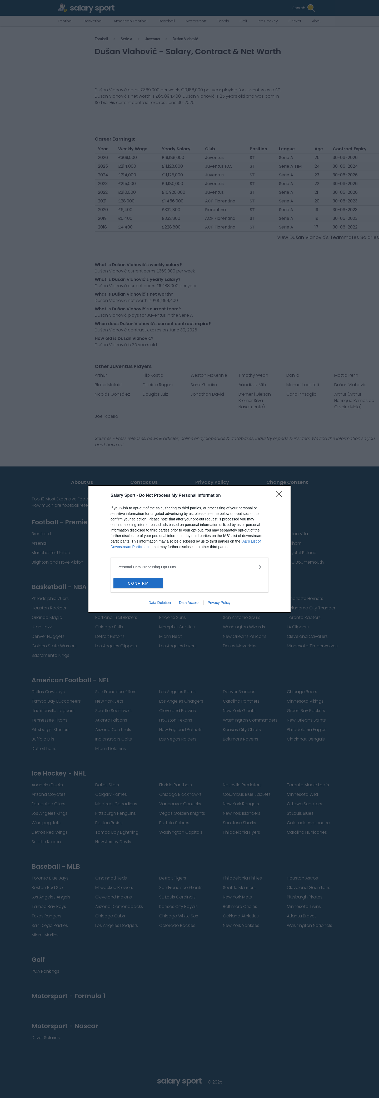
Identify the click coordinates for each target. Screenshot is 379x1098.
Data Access (189, 603)
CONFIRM (138, 583)
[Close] (281, 496)
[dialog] (189, 549)
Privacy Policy (219, 603)
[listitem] (189, 567)
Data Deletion (159, 603)
